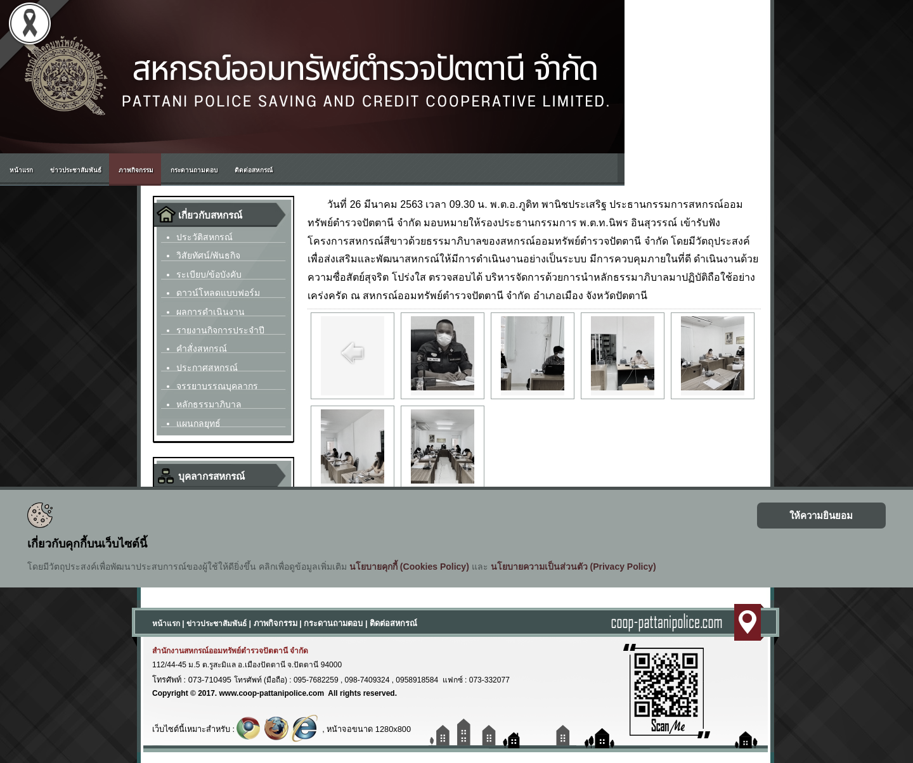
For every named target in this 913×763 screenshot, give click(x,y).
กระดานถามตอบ (333, 623)
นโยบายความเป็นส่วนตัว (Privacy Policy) (573, 566)
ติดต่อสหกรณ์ (393, 623)
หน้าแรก (166, 623)
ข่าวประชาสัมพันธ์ (216, 623)
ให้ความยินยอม (821, 515)
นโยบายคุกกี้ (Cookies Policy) (409, 566)
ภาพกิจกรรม (275, 623)
